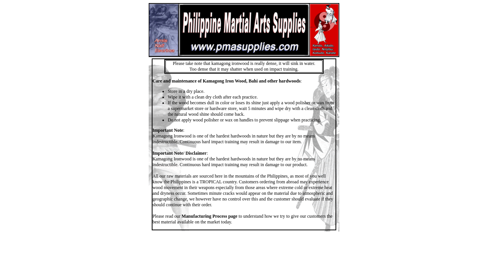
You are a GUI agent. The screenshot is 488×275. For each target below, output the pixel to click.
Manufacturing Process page (209, 216)
